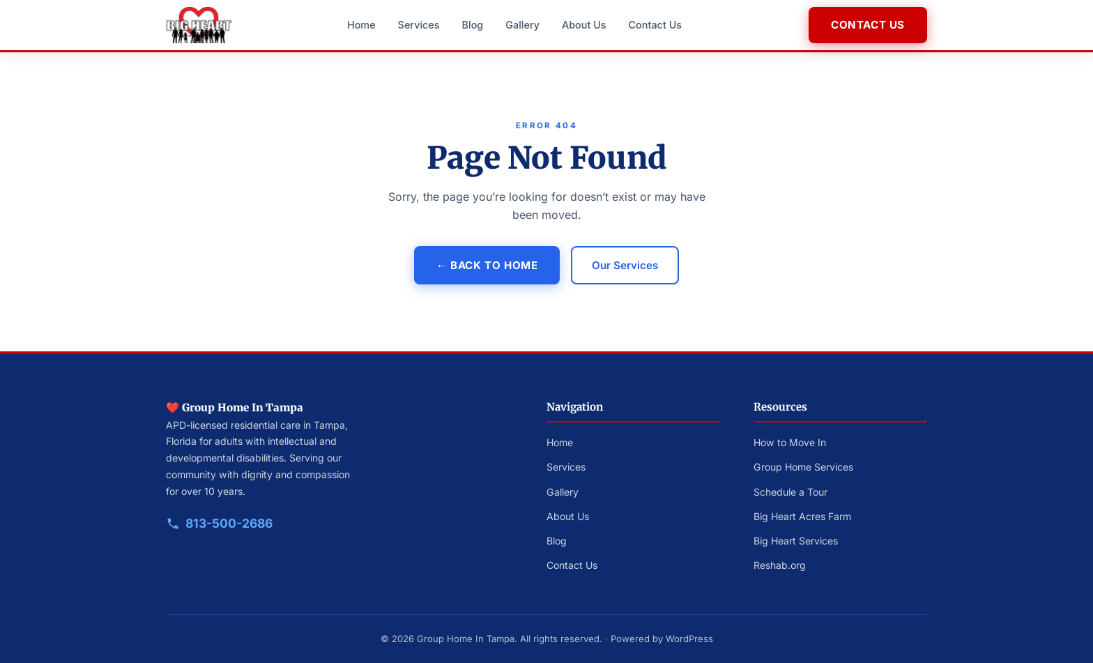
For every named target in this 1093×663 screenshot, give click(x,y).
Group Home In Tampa (465, 638)
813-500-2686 (229, 523)
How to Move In (790, 442)
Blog (473, 25)
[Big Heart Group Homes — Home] (198, 25)
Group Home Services (803, 467)
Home (361, 25)
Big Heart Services (796, 541)
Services (419, 25)
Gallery (522, 25)
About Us (584, 25)
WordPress (689, 638)
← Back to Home (487, 265)
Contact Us (655, 25)
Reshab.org (780, 565)
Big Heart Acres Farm (802, 516)
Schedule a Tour (790, 492)
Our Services (625, 265)
